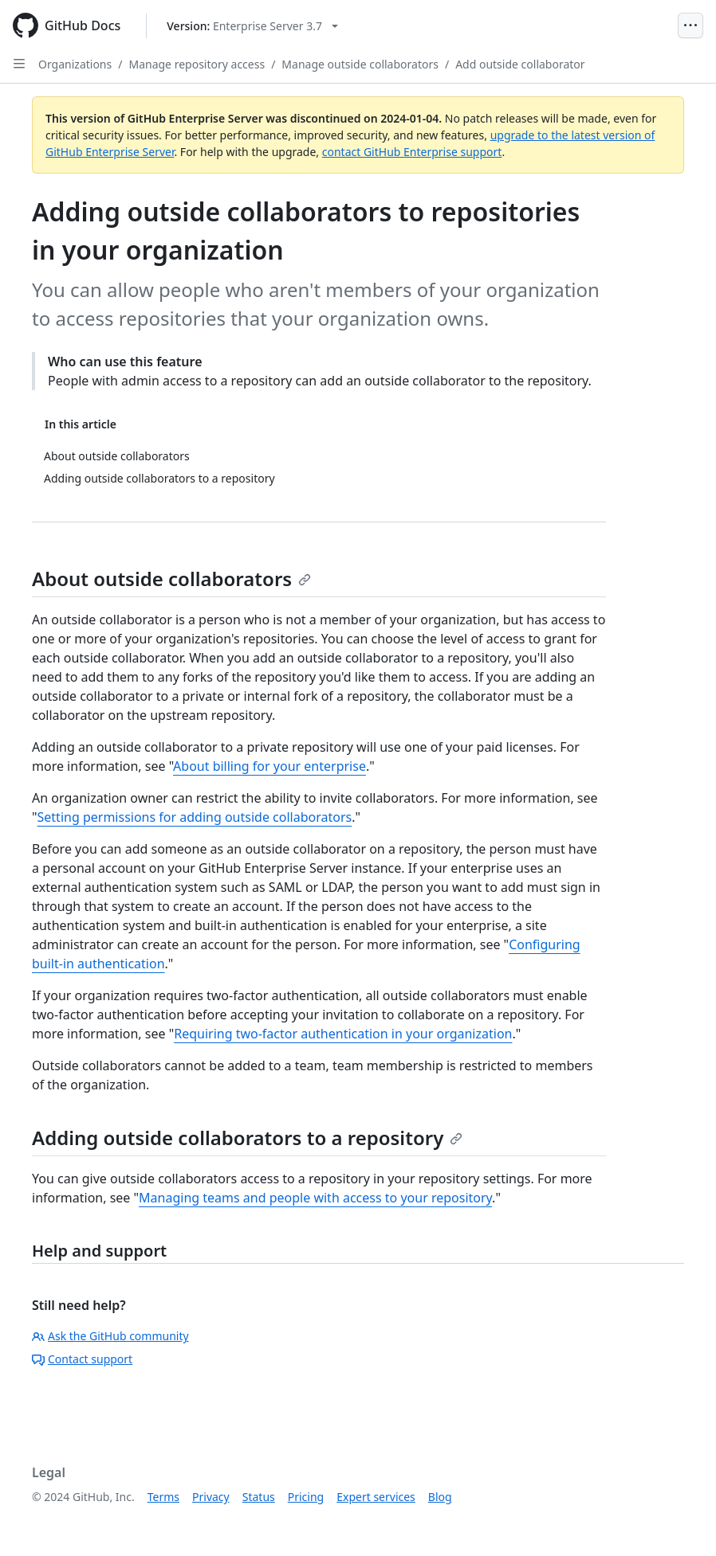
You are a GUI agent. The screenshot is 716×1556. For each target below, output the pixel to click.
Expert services (375, 1496)
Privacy (211, 1496)
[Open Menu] (690, 25)
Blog (440, 1496)
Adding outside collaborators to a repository (247, 1137)
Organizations (75, 64)
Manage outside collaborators (360, 64)
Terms (163, 1496)
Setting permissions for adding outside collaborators (194, 817)
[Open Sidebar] (19, 63)
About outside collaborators (171, 578)
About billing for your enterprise (269, 766)
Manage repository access (196, 64)
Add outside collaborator (519, 64)
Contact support (82, 1358)
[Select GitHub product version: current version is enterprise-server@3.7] (252, 26)
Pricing (306, 1496)
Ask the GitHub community (110, 1335)
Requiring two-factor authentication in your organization (343, 1033)
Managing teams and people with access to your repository (315, 1197)
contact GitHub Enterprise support (412, 151)
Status (258, 1496)
